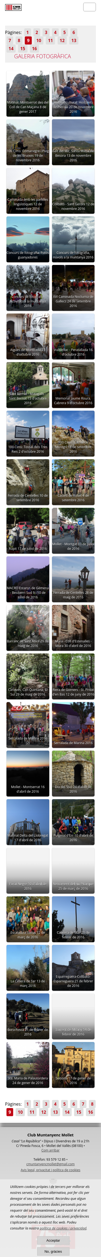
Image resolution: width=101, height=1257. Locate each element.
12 (62, 40)
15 (22, 49)
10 (38, 40)
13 (73, 40)
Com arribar (50, 1150)
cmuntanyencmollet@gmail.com (50, 1164)
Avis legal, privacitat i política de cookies (50, 1170)
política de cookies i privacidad (63, 1228)
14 (11, 49)
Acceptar (53, 1240)
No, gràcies (53, 1251)
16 (34, 49)
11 (50, 40)
